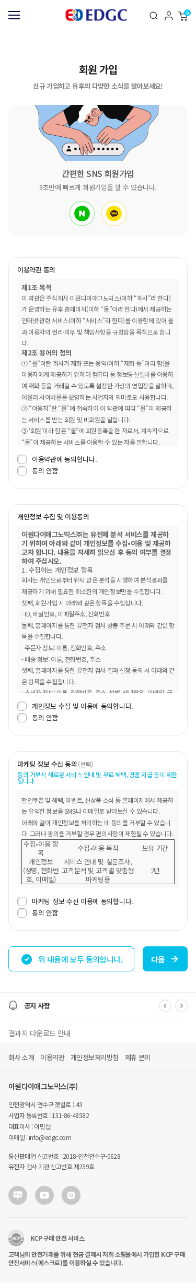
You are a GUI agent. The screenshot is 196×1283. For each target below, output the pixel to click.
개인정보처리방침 (95, 1057)
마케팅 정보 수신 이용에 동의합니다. (75, 901)
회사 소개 (21, 1057)
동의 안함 (38, 471)
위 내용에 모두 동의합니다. (71, 959)
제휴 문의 (138, 1057)
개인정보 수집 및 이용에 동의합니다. (75, 706)
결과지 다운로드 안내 (39, 1033)
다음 (165, 959)
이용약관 (52, 1057)
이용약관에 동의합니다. (57, 459)
